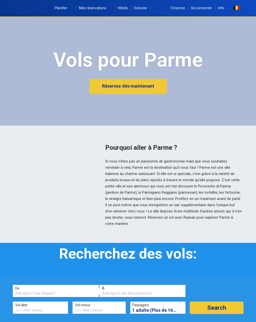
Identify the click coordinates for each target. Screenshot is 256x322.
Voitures (140, 8)
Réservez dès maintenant (128, 86)
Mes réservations (95, 8)
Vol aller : (22, 305)
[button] (217, 308)
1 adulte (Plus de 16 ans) (157, 310)
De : (18, 288)
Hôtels (123, 8)
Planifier (63, 8)
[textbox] (56, 293)
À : (104, 288)
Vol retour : (83, 305)
